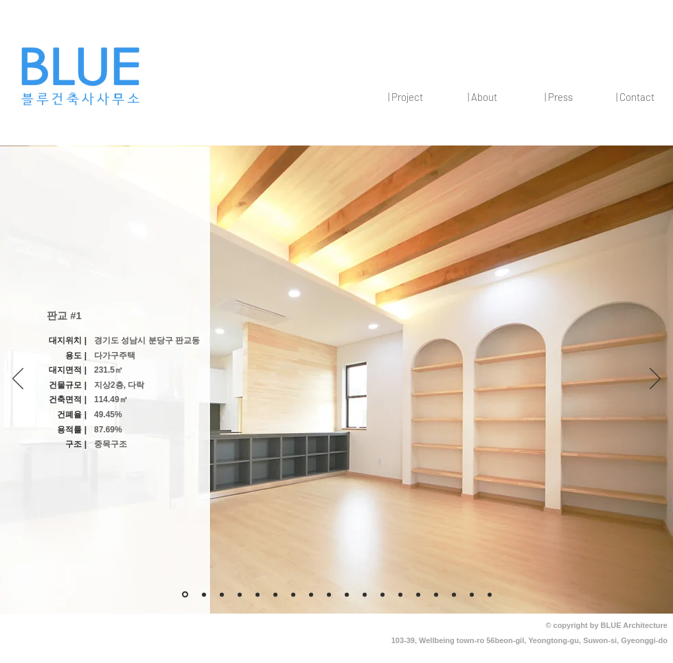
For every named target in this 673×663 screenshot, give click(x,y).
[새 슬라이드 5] (222, 594)
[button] (405, 97)
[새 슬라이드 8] (257, 594)
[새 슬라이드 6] (240, 594)
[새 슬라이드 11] (329, 594)
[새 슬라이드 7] (275, 594)
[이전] (17, 379)
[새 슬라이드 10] (311, 594)
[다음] (655, 379)
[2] (490, 594)
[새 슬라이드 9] (293, 594)
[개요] (185, 595)
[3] (204, 594)
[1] (472, 594)
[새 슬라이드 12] (347, 594)
